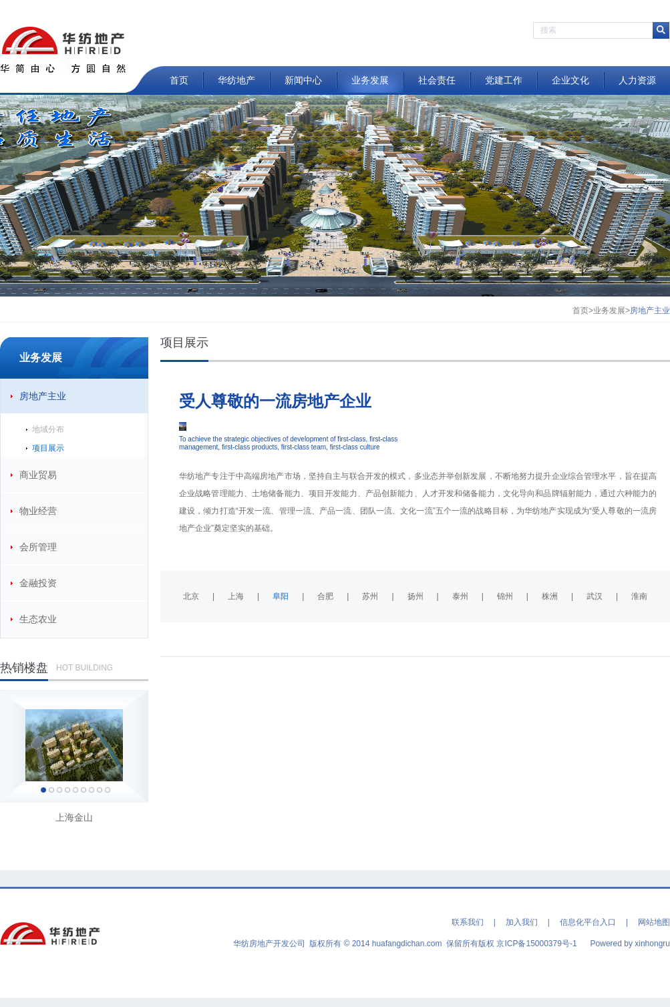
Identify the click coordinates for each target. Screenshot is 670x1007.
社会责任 (437, 80)
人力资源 (637, 80)
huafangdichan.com (407, 943)
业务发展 (370, 80)
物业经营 (38, 511)
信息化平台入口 (588, 922)
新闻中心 (303, 80)
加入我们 (522, 922)
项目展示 (48, 448)
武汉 (595, 596)
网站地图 (654, 922)
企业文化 (570, 80)
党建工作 (503, 80)
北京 (191, 596)
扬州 (415, 596)
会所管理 (38, 547)
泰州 (460, 596)
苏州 (370, 596)
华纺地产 (236, 80)
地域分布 (48, 429)
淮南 (639, 596)
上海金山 (74, 817)
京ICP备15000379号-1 (536, 943)
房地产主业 (42, 396)
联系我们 (468, 922)
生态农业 (38, 619)
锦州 (505, 596)
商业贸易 (38, 474)
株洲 (550, 596)
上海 (236, 596)
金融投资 (38, 583)
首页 (179, 80)
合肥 (325, 596)
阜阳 (281, 596)
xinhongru (652, 943)
